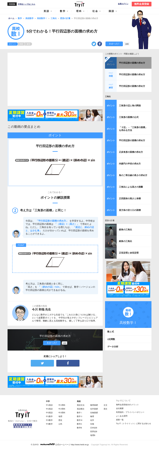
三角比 (108, 96)
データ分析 (112, 346)
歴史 (60, 420)
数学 (63, 11)
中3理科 (61, 413)
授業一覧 (120, 420)
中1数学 (49, 416)
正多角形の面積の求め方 (131, 152)
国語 (111, 11)
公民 (60, 424)
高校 (79, 401)
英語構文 (80, 409)
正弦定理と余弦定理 (129, 253)
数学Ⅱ (80, 416)
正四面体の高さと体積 (130, 198)
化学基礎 (94, 409)
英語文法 (80, 405)
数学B (79, 428)
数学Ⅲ (80, 420)
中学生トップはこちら (26, 4)
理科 (79, 11)
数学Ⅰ (80, 413)
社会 (95, 11)
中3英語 (49, 413)
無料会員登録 (141, 4)
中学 (48, 401)
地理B (92, 435)
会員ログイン (123, 4)
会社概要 (120, 408)
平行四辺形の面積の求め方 (132, 63)
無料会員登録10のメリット (127, 405)
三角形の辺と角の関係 (130, 105)
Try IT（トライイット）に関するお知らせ (133, 423)
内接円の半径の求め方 (130, 163)
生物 (92, 424)
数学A (79, 424)
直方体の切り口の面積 (130, 210)
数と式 (110, 331)
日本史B (93, 428)
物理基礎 (94, 405)
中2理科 (61, 409)
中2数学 (49, 420)
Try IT (79, 4)
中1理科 (61, 405)
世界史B (93, 431)
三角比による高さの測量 (131, 187)
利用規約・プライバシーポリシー (130, 412)
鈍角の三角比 (125, 241)
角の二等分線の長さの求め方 (133, 175)
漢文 (105, 409)
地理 (60, 416)
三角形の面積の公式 (129, 117)
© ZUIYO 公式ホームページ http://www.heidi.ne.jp (60, 444)
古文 (105, 405)
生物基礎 (94, 413)
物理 (92, 416)
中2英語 (49, 409)
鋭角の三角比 (125, 229)
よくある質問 (121, 416)
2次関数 (111, 339)
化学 (92, 420)
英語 (46, 11)
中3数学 (49, 424)
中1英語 (49, 405)
